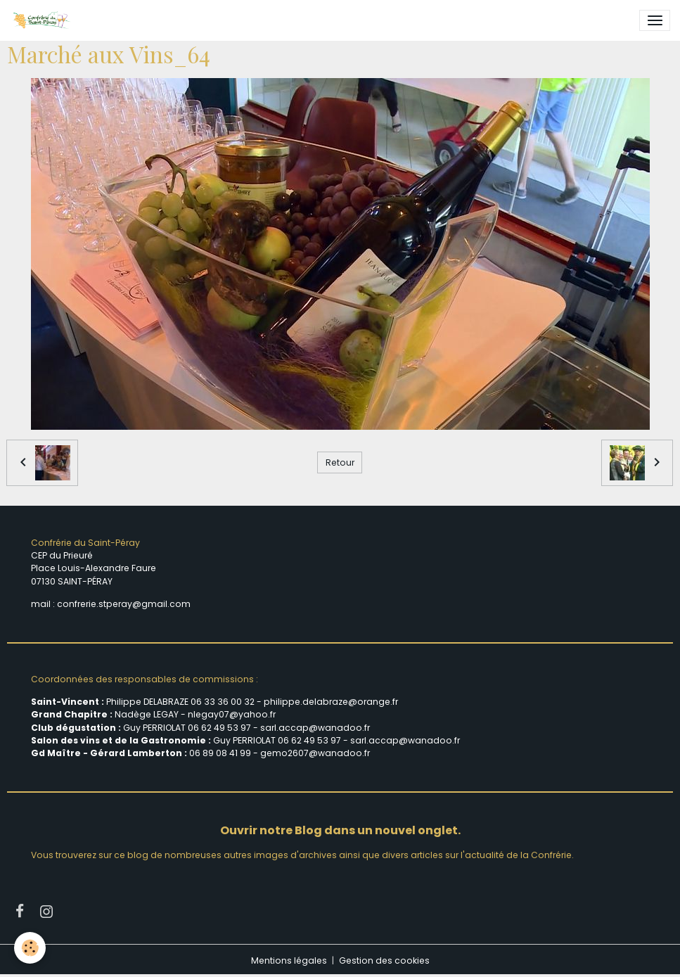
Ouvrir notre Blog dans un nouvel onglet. (340, 830)
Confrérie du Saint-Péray (85, 543)
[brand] (43, 20)
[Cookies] (30, 948)
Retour (340, 462)
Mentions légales (289, 960)
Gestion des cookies (384, 960)
